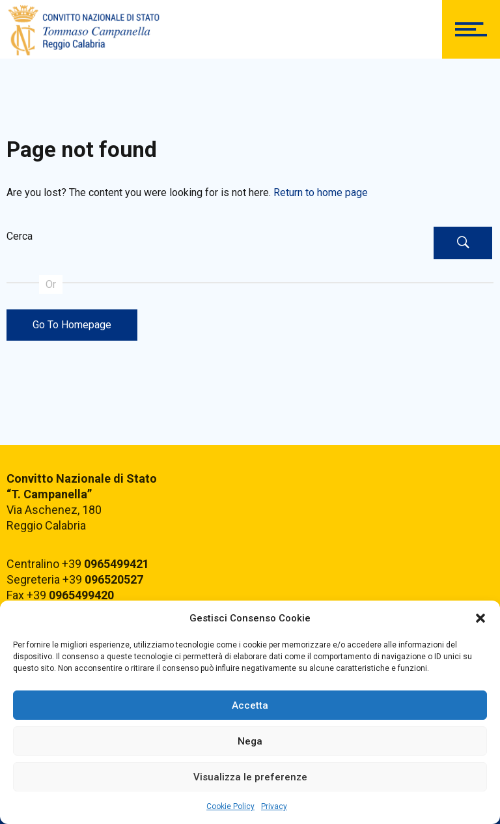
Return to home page (320, 192)
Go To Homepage (72, 325)
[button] (480, 618)
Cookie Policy (230, 806)
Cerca (20, 236)
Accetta (250, 705)
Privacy (274, 806)
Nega (250, 741)
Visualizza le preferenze (250, 777)
